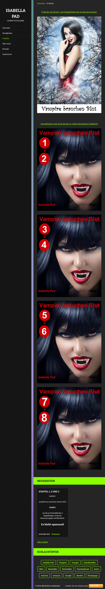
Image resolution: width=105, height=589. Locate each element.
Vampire (63, 562)
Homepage (93, 575)
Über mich (6, 43)
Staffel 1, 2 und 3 (49, 491)
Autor (96, 569)
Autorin (44, 575)
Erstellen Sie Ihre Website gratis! (76, 586)
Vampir (75, 562)
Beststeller (67, 569)
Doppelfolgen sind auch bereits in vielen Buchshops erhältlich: (69, 123)
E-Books (5, 38)
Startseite (6, 28)
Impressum (7, 54)
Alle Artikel (42, 542)
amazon (56, 575)
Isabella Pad (48, 562)
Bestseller (52, 569)
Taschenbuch (83, 569)
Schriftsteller (90, 562)
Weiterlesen (56, 534)
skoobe (79, 575)
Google (68, 575)
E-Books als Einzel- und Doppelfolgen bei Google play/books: (69, 12)
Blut (41, 569)
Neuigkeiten (7, 33)
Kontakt (5, 49)
